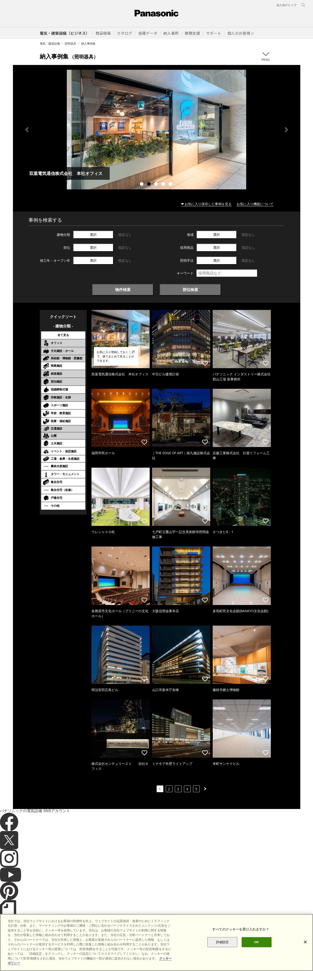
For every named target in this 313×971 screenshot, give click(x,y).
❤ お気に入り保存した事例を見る (206, 204)
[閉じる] (305, 942)
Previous (27, 129)
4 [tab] (163, 184)
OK (256, 942)
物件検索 (123, 289)
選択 (93, 234)
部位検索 (190, 289)
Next (286, 129)
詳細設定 (222, 942)
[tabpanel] (156, 129)
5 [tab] (171, 184)
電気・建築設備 (50, 43)
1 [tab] (142, 184)
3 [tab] (156, 184)
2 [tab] (149, 184)
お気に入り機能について (255, 204)
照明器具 (70, 43)
